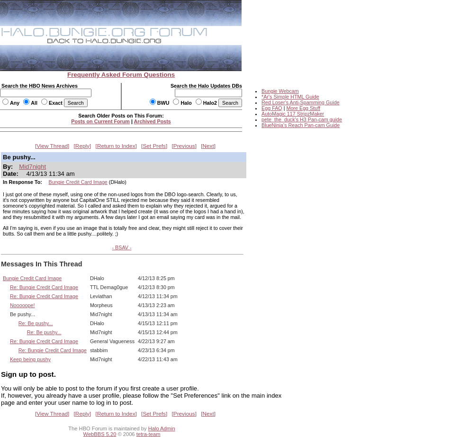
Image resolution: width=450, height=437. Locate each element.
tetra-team (148, 434)
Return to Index (116, 146)
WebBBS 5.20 (100, 434)
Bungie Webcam (280, 91)
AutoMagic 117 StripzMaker (292, 114)
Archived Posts (152, 121)
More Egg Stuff (303, 108)
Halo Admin (161, 428)
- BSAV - (121, 247)
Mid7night (32, 166)
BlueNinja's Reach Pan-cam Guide (300, 125)
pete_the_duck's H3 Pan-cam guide (301, 119)
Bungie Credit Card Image (78, 182)
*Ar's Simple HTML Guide (290, 97)
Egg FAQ (271, 108)
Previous (184, 146)
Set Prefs (154, 146)
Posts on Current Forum (100, 121)
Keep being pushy (30, 359)
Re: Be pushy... (35, 323)
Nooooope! (22, 305)
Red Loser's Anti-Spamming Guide (300, 102)
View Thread (52, 146)
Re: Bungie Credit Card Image (44, 287)
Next (208, 146)
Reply (82, 146)
